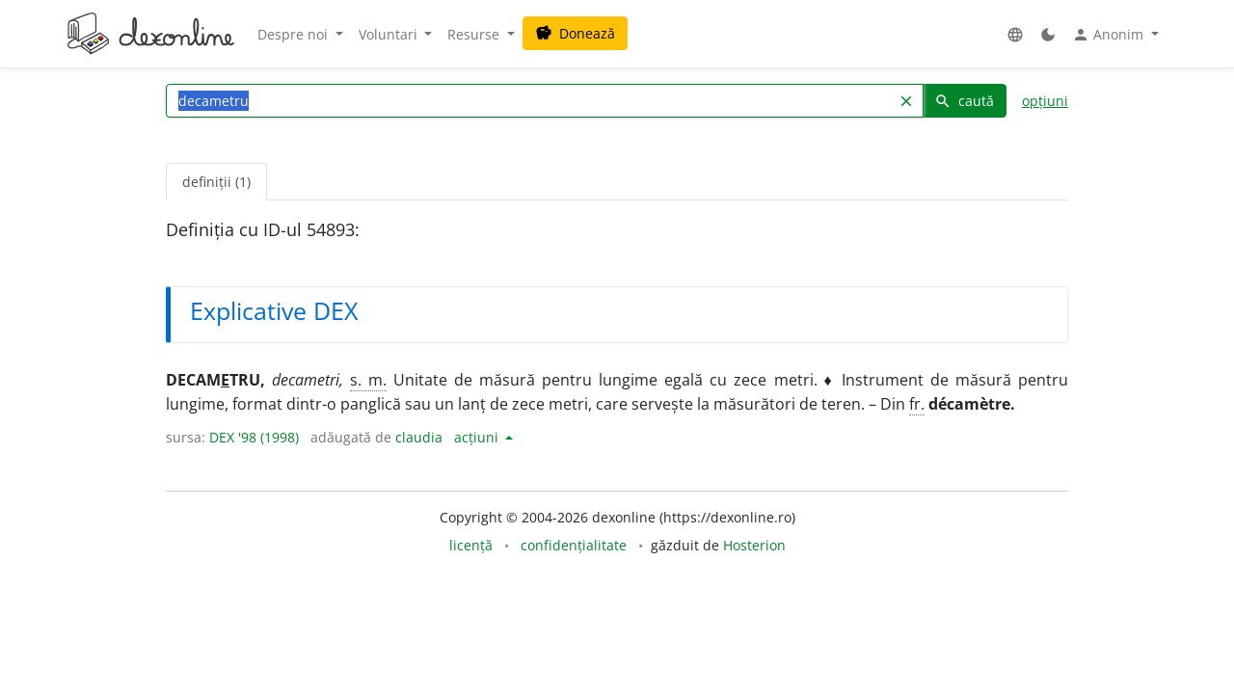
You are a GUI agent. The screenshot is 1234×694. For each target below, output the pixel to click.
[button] (1015, 34)
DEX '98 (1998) (254, 437)
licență (471, 545)
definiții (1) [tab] (216, 182)
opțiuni (1045, 101)
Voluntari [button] (390, 34)
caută (964, 101)
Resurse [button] (475, 34)
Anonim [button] (1109, 34)
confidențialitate (574, 545)
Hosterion (754, 545)
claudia (419, 437)
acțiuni (478, 437)
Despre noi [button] (294, 34)
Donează (575, 33)
